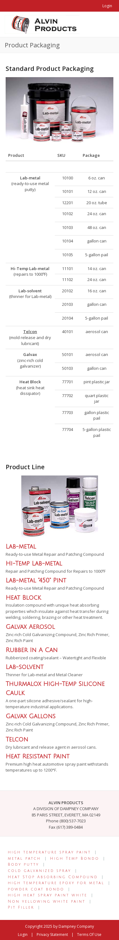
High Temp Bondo (74, 859)
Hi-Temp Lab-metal (34, 563)
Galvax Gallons (30, 716)
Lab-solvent (25, 667)
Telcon (17, 739)
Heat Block (23, 597)
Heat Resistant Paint (38, 756)
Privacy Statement (52, 934)
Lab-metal (21, 546)
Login (107, 5)
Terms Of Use (89, 934)
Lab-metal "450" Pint (36, 580)
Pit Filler (21, 907)
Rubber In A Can (32, 650)
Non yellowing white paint (46, 902)
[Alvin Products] (42, 24)
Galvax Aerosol (30, 627)
